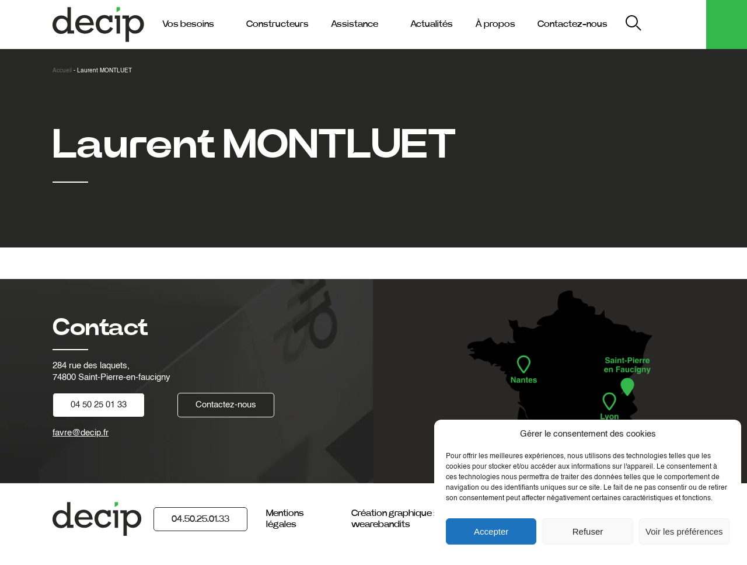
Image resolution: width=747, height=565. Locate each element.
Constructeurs (277, 24)
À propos (495, 24)
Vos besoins (188, 24)
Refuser (588, 531)
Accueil (62, 71)
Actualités (431, 24)
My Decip (676, 24)
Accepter (491, 531)
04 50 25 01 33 (99, 404)
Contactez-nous (572, 24)
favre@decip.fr (81, 432)
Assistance (354, 24)
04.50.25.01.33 (200, 519)
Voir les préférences (684, 531)
